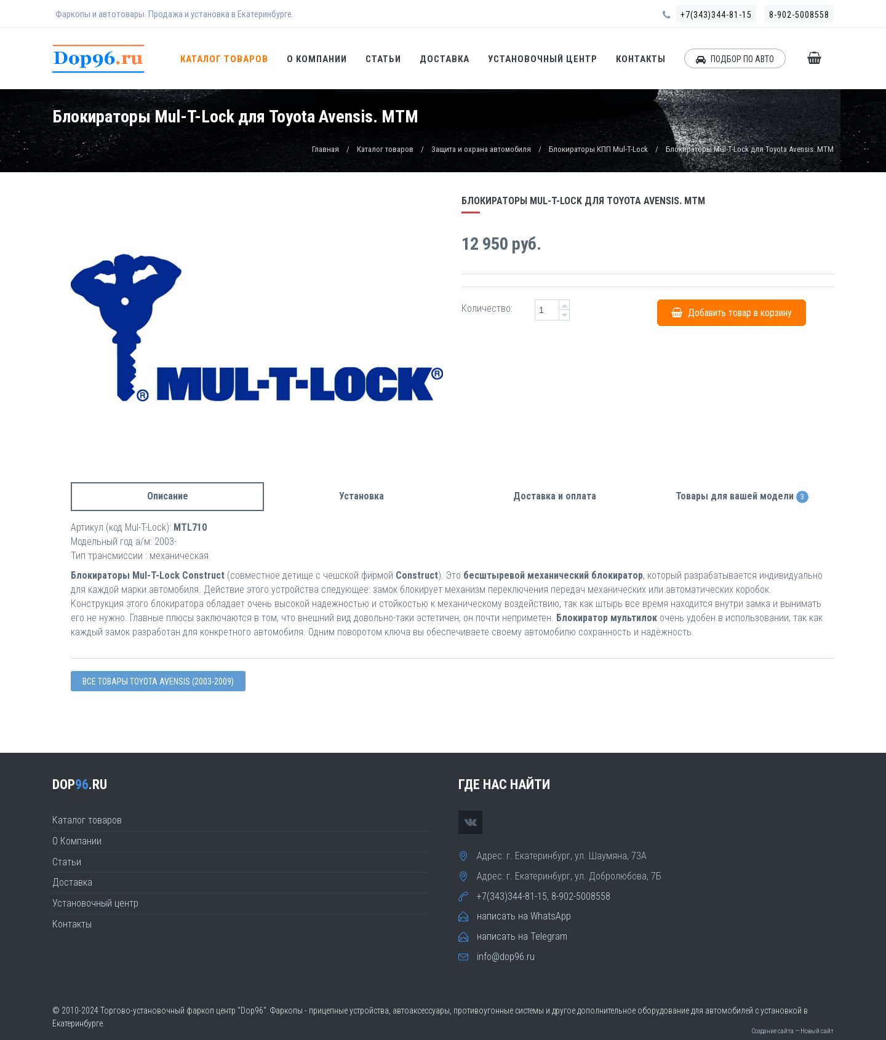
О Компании (317, 59)
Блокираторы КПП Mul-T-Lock (598, 149)
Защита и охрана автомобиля (481, 149)
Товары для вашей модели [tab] (742, 496)
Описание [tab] (167, 496)
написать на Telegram (522, 936)
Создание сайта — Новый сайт (792, 1031)
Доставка (444, 59)
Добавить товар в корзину (731, 313)
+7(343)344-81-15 (716, 15)
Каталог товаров (224, 59)
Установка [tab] (361, 496)
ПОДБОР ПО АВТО (735, 59)
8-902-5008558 (799, 15)
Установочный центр (542, 59)
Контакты (641, 59)
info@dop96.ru (506, 957)
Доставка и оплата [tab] (554, 496)
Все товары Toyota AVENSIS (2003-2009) (158, 681)
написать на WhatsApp (524, 916)
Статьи (383, 59)
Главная (325, 149)
